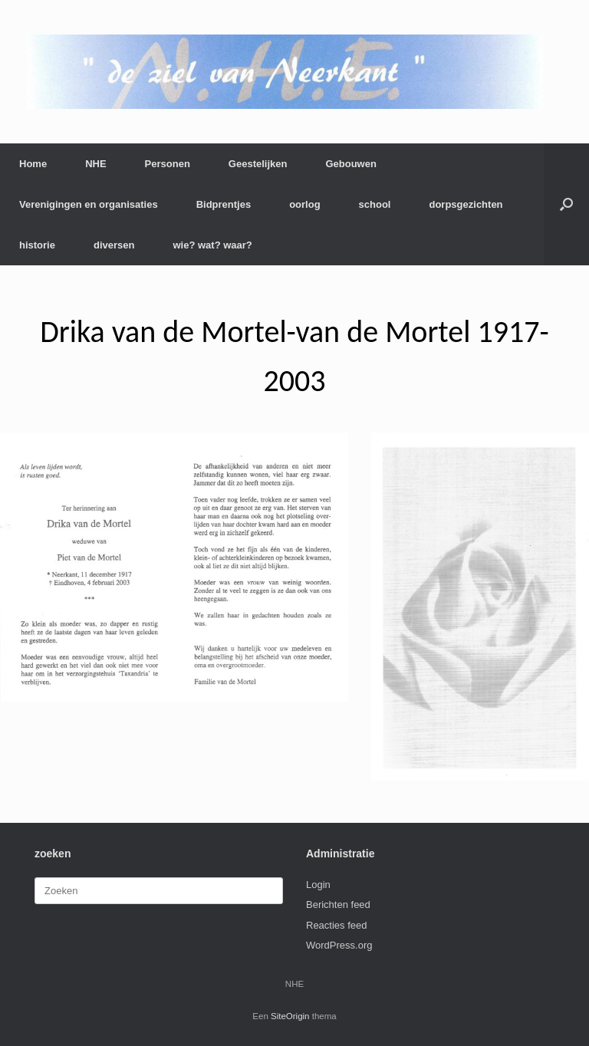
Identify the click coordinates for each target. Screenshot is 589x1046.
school (375, 204)
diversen (114, 245)
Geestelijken (258, 163)
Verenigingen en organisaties (88, 204)
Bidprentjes (224, 204)
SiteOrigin (290, 1016)
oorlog (304, 204)
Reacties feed (336, 925)
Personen (167, 163)
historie (37, 245)
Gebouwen (350, 163)
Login (318, 884)
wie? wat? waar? (212, 245)
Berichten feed (338, 904)
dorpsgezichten (465, 204)
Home (33, 163)
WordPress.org (339, 945)
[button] (566, 204)
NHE (95, 163)
